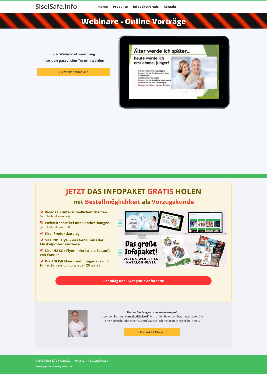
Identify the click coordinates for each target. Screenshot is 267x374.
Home (103, 6)
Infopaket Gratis (146, 6)
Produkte (120, 6)
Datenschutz (98, 360)
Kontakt (170, 6)
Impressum (80, 360)
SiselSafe (51, 360)
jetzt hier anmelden (74, 72)
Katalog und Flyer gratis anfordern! (133, 281)
